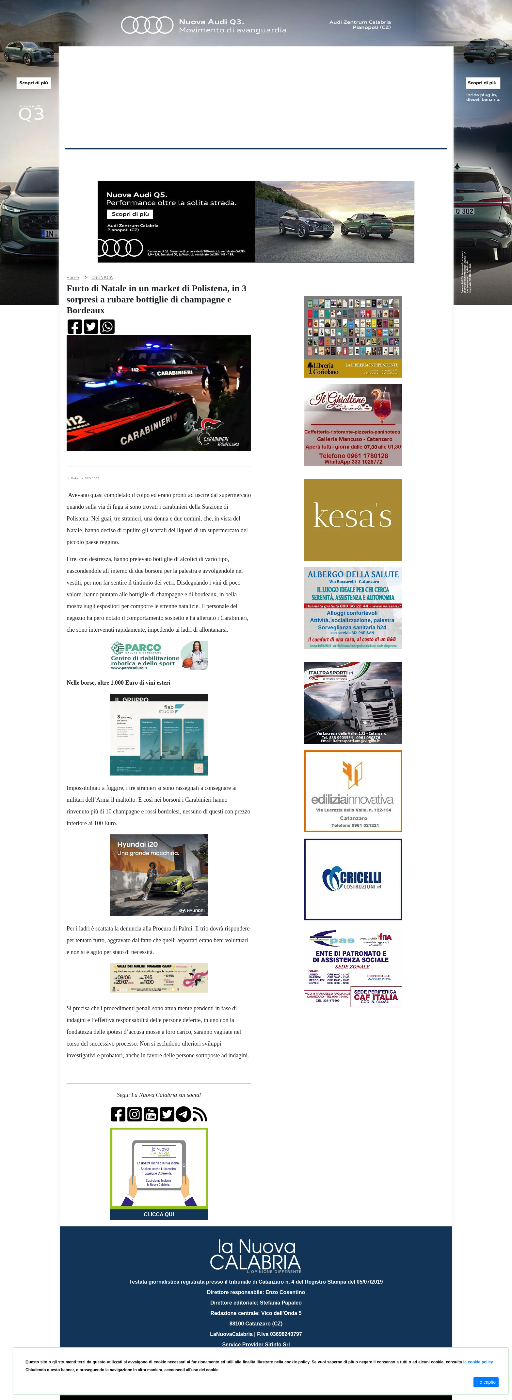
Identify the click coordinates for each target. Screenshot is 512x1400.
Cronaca (133, 159)
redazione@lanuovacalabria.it (270, 1345)
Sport (257, 159)
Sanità (180, 159)
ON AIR (421, 161)
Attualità (204, 159)
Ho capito (486, 1382)
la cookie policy (478, 1362)
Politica (158, 159)
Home (81, 158)
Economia (232, 159)
